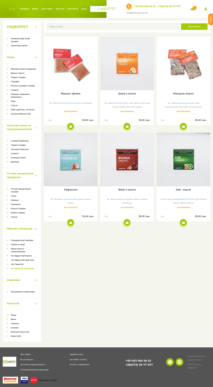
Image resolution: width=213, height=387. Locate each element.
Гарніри (15, 81)
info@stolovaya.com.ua (137, 13)
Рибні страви (18, 213)
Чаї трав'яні (17, 264)
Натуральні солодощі (22, 268)
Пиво (13, 315)
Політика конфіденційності (32, 364)
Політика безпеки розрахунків (34, 370)
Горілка (15, 323)
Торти (14, 217)
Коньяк (14, 327)
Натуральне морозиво (23, 292)
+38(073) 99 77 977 (169, 6)
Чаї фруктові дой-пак (22, 260)
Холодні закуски (20, 149)
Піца (13, 101)
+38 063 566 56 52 (145, 6)
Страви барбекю (20, 141)
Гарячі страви (18, 145)
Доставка (47, 9)
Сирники (15, 204)
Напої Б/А (16, 336)
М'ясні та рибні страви (23, 86)
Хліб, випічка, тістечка (23, 109)
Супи (13, 196)
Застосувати (194, 27)
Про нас (60, 9)
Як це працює (26, 359)
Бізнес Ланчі (17, 73)
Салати (14, 90)
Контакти (72, 9)
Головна (24, 9)
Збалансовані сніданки (23, 69)
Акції (84, 9)
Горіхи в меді (18, 244)
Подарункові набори (22, 240)
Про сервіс (25, 354)
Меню (35, 9)
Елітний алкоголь (20, 332)
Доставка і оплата (78, 359)
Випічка (15, 162)
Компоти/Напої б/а (21, 114)
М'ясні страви (18, 208)
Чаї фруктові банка (21, 256)
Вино (13, 319)
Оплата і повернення (79, 364)
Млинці (14, 200)
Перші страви (18, 77)
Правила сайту (76, 354)
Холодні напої (18, 157)
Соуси (14, 105)
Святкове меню (19, 45)
